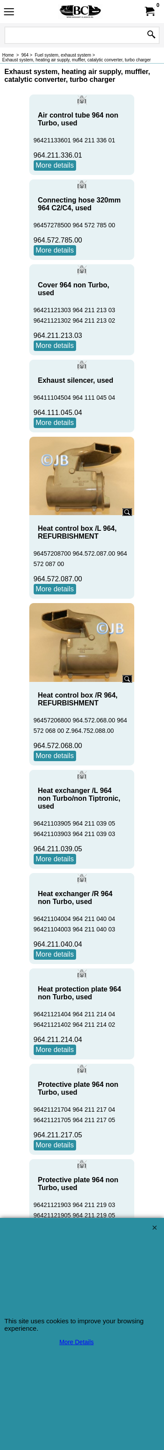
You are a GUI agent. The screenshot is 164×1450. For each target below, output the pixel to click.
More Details (76, 1342)
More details (55, 165)
